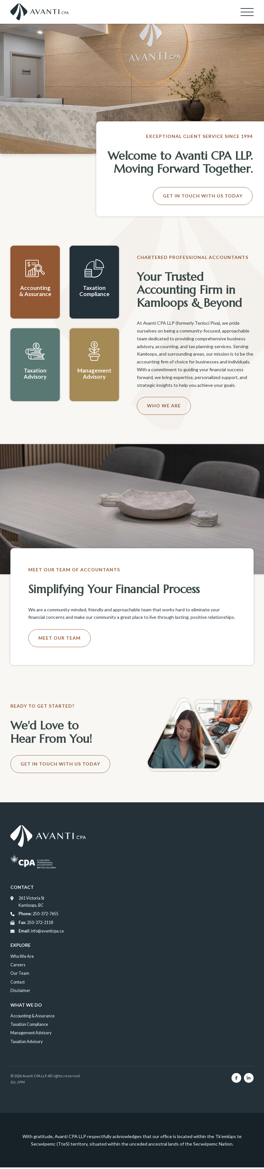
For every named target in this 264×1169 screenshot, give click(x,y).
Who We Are (164, 405)
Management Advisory (30, 1034)
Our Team (19, 974)
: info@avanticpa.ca (37, 932)
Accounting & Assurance (32, 1017)
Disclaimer (20, 992)
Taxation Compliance (29, 1026)
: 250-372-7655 (34, 915)
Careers (17, 966)
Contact (17, 983)
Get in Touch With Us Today (203, 195)
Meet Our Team (59, 638)
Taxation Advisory (26, 1043)
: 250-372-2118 (31, 924)
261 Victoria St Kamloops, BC (27, 903)
